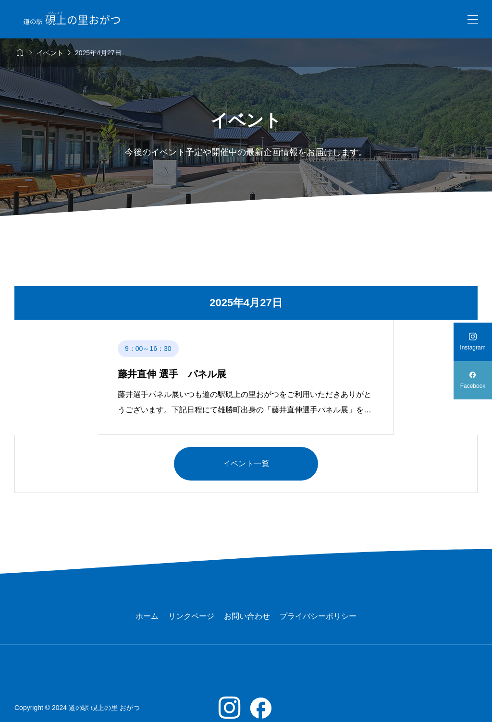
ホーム (147, 616)
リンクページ (191, 616)
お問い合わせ (247, 616)
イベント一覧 (246, 463)
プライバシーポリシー (318, 616)
